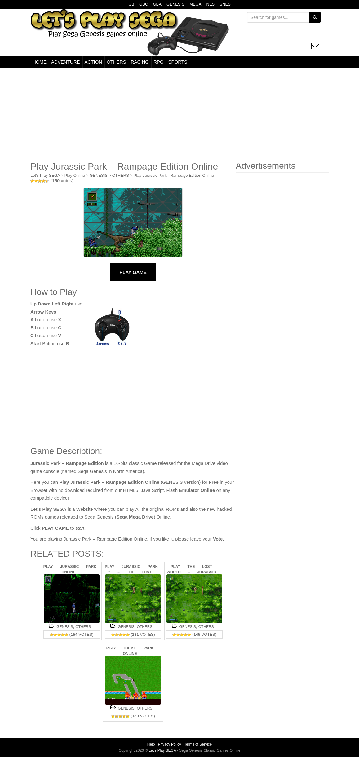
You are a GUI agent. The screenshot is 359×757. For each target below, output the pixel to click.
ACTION (93, 62)
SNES (224, 4)
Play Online (74, 175)
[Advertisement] (179, 114)
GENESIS (175, 4)
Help (151, 744)
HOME (40, 62)
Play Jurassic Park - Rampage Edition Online (174, 175)
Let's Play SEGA (45, 175)
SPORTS (177, 62)
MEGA (195, 4)
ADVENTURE (65, 62)
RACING (140, 62)
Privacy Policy (169, 744)
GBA (157, 4)
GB (131, 4)
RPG (158, 62)
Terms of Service (198, 744)
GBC (143, 4)
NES (210, 4)
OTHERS (116, 62)
